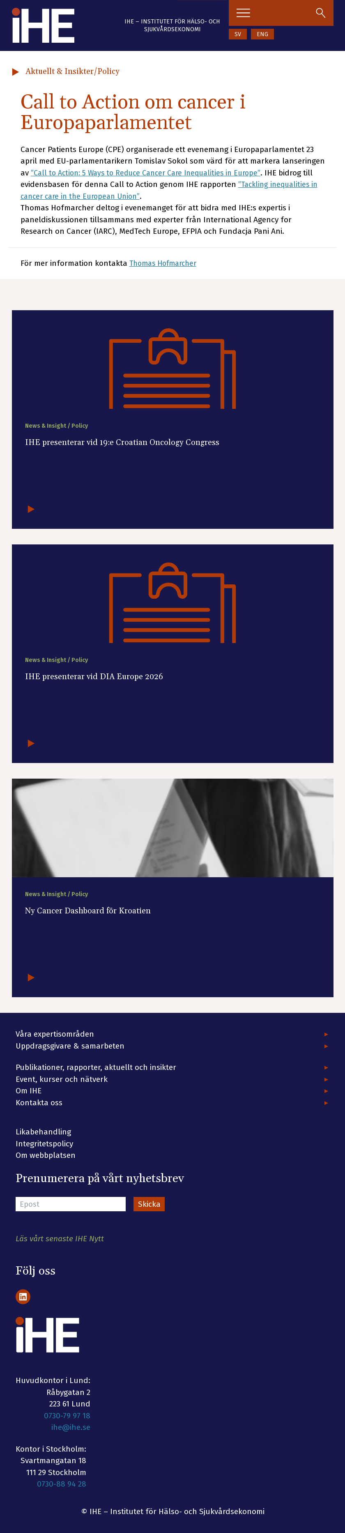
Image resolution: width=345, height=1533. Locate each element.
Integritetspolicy (44, 1143)
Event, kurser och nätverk (62, 1079)
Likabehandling (43, 1131)
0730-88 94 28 (61, 1484)
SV (238, 34)
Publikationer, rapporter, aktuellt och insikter (96, 1067)
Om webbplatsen (46, 1155)
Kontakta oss (39, 1102)
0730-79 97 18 (67, 1415)
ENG (262, 34)
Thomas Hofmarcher (166, 263)
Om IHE (28, 1090)
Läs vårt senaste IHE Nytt (60, 1238)
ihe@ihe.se (70, 1427)
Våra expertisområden (55, 1034)
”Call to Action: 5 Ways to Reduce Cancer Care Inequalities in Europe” (153, 173)
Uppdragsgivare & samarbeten (70, 1046)
